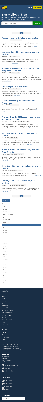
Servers (4, 298)
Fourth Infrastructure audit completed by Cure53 (20, 134)
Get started (37, 7)
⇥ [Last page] (28, 33)
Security (15, 121)
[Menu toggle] (5, 7)
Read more (35, 46)
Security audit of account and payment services (18, 181)
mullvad (5, 389)
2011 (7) (5, 280)
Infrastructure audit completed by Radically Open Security (20, 150)
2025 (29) (5, 243)
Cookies (4, 339)
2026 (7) (5, 241)
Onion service (7, 371)
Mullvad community (8, 214)
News (11, 40)
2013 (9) (5, 275)
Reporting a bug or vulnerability (11, 349)
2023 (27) (5, 249)
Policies (4, 332)
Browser (5, 230)
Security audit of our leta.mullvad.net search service (21, 167)
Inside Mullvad (6, 219)
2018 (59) (5, 262)
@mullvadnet (7, 381)
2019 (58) (5, 259)
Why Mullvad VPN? (7, 313)
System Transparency (8, 217)
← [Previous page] (17, 33)
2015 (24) (5, 270)
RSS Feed (6, 200)
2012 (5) (5, 278)
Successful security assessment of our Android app (18, 101)
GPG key (6, 368)
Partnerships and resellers (10, 344)
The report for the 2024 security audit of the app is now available (21, 118)
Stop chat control (7, 320)
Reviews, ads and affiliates (10, 346)
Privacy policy (6, 337)
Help (3, 296)
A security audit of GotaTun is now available (21, 38)
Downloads (5, 317)
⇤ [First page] (14, 33)
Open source (6, 335)
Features (5, 209)
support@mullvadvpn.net (11, 365)
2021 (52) (5, 254)
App (10, 88)
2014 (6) (5, 272)
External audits (18, 40)
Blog (3, 303)
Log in (30, 7)
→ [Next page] (25, 33)
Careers (5, 324)
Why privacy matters (8, 310)
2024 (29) (5, 246)
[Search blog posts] (17, 23)
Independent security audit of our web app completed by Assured (20, 69)
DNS (4, 235)
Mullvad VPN (6, 305)
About (3, 294)
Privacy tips (6, 222)
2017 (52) (5, 264)
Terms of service (7, 342)
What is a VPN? (6, 315)
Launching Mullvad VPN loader (15, 86)
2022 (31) (5, 251)
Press (3, 322)
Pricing (4, 301)
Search (37, 23)
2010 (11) (5, 283)
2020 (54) (5, 257)
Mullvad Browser (7, 308)
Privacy (5, 212)
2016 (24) (5, 267)
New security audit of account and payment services (21, 53)
